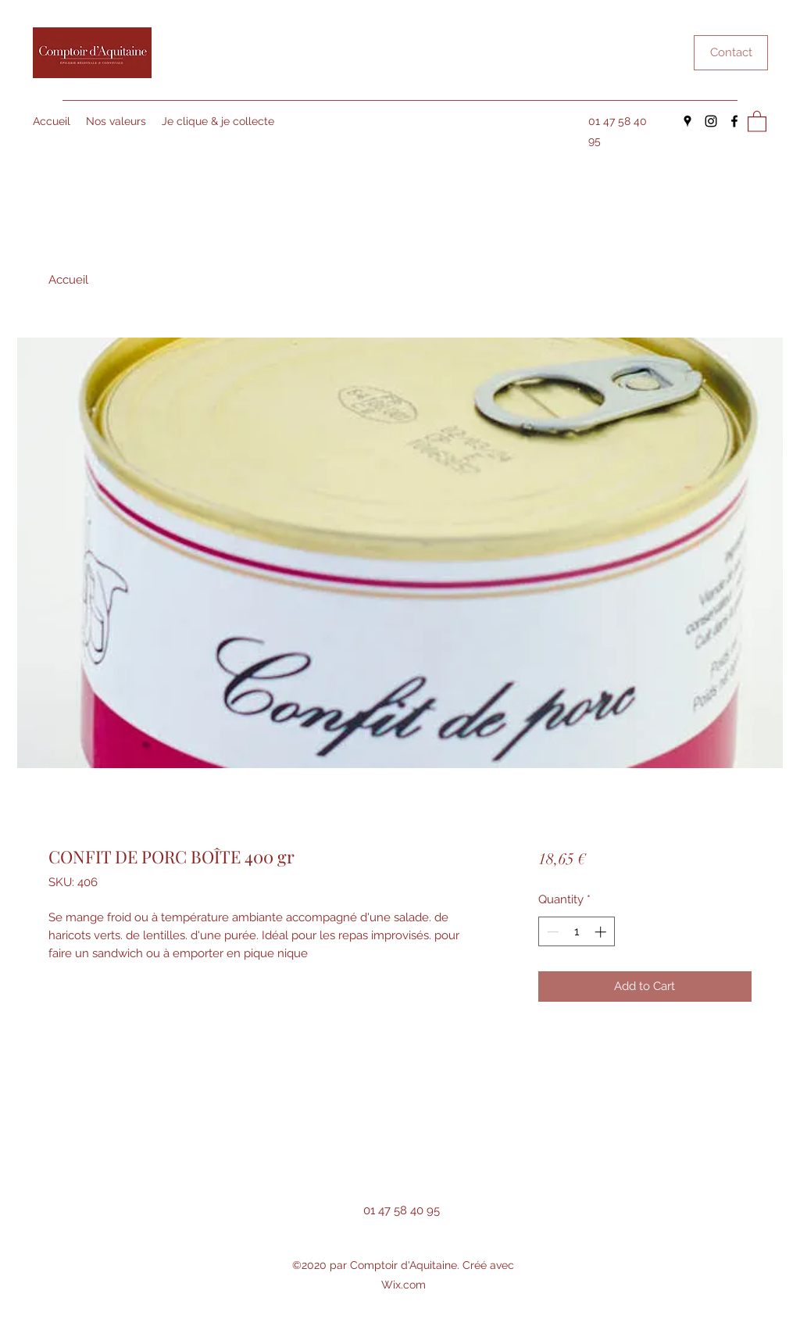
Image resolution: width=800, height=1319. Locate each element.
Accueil (68, 280)
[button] (757, 120)
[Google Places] (687, 121)
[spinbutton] (576, 931)
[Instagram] (711, 121)
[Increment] (601, 931)
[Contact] (731, 52)
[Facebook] (734, 121)
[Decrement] (551, 931)
